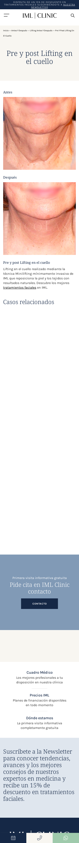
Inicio (5, 30)
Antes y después (19, 30)
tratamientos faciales (19, 287)
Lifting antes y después (41, 30)
